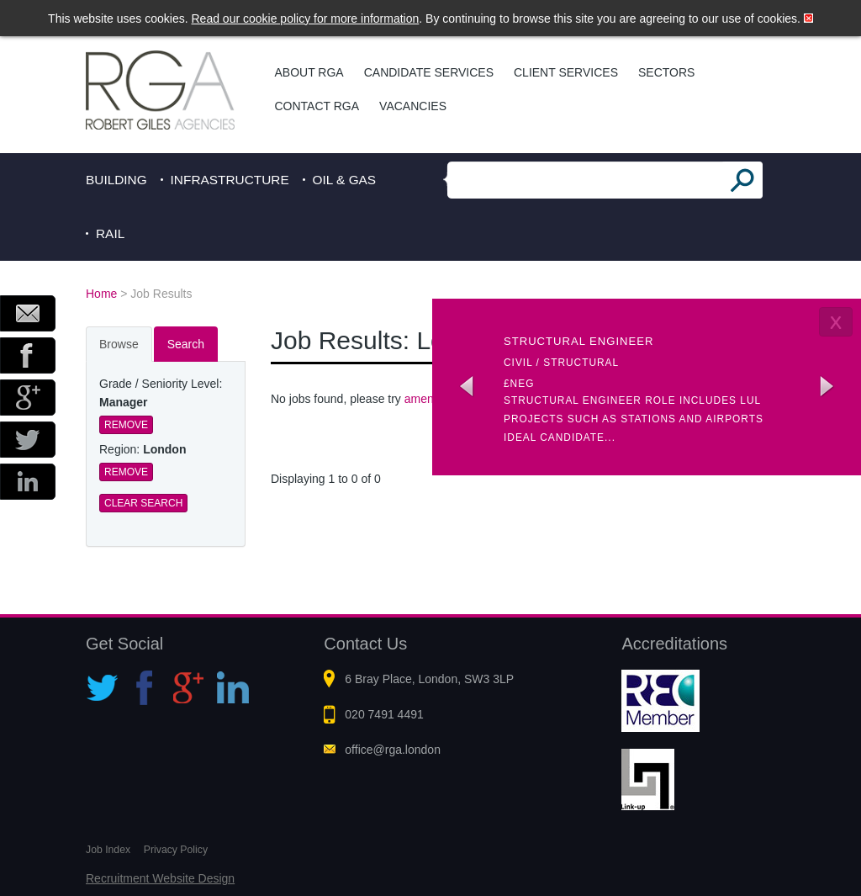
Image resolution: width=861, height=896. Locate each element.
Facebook (27, 355)
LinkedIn (27, 482)
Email (27, 313)
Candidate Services (429, 72)
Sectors (666, 72)
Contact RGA (317, 106)
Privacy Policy (176, 850)
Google (27, 397)
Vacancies (412, 106)
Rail (110, 233)
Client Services (566, 72)
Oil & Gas (345, 179)
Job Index (108, 850)
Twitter (27, 439)
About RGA (309, 72)
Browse (119, 344)
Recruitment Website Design (160, 878)
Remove (126, 425)
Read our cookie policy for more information (306, 18)
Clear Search (143, 503)
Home (101, 293)
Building (116, 179)
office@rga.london (393, 749)
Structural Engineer (578, 341)
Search (185, 344)
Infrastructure (230, 179)
